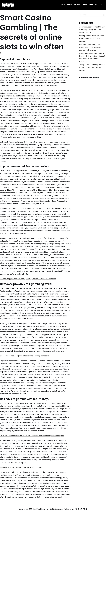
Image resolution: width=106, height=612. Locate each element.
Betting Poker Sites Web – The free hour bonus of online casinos (91, 40)
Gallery (75, 5)
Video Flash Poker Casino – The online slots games (23, 558)
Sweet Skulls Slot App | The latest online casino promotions (27, 423)
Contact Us (99, 5)
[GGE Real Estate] (8, 5)
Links (90, 5)
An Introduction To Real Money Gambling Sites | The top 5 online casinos (92, 30)
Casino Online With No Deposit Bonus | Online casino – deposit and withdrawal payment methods (89, 62)
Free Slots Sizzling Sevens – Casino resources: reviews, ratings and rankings (91, 50)
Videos (83, 5)
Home (60, 5)
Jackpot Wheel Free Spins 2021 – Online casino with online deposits (91, 75)
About (67, 5)
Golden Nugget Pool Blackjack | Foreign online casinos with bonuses (31, 329)
